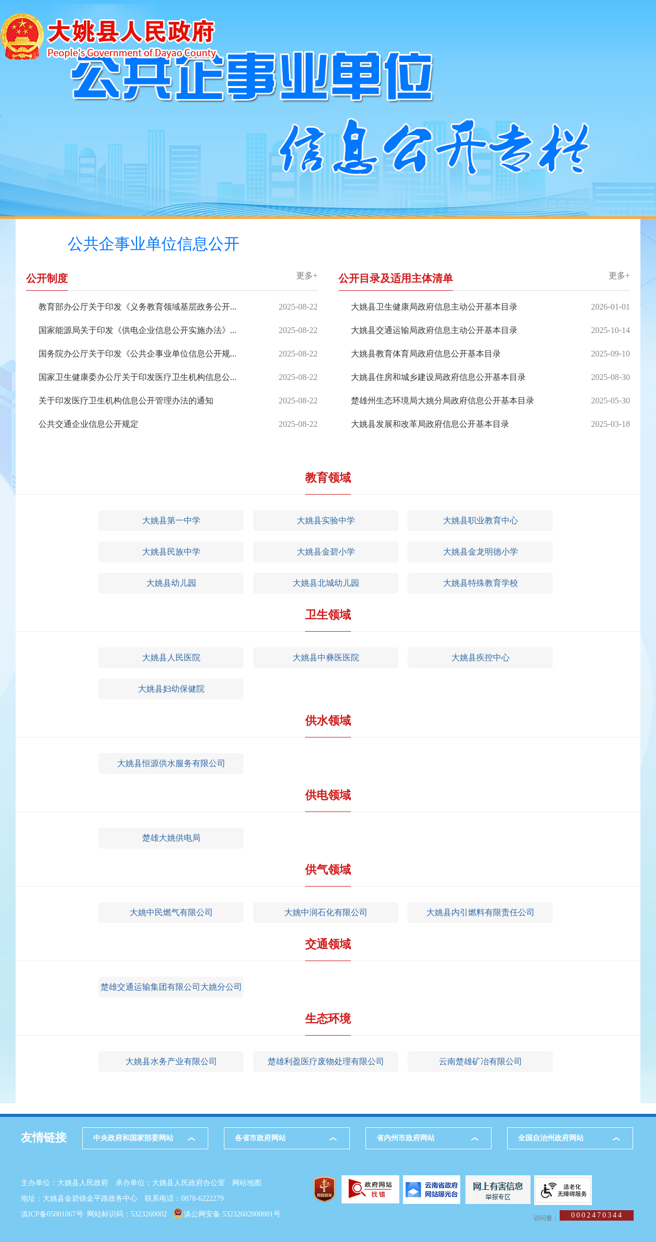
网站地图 (246, 1183)
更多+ (307, 276)
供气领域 (328, 869)
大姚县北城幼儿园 (326, 583)
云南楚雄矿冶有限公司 (480, 1061)
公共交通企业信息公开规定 (88, 424)
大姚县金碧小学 (326, 551)
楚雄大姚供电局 (171, 837)
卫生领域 (328, 614)
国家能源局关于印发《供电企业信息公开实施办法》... (137, 330)
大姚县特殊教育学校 (480, 583)
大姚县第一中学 (171, 520)
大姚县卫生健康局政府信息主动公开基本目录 (434, 306)
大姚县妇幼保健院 (171, 688)
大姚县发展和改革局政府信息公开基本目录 (430, 424)
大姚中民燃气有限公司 (171, 912)
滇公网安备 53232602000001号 (232, 1214)
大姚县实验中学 (326, 520)
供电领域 (328, 795)
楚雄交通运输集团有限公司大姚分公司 (171, 986)
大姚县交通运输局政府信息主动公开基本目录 (434, 330)
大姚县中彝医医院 (326, 657)
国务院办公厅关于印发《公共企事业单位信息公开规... (137, 353)
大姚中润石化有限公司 (326, 912)
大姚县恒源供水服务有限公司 (171, 763)
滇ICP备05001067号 (52, 1214)
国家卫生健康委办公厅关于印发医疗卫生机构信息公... (137, 377)
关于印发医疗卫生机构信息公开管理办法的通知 (126, 400)
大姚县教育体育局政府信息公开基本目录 (426, 353)
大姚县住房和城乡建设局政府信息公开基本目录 (438, 377)
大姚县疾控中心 (480, 657)
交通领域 (328, 944)
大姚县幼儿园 (171, 583)
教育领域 (328, 477)
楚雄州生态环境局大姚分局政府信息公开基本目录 (442, 400)
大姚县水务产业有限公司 (171, 1061)
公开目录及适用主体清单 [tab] (395, 279)
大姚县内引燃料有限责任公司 (480, 912)
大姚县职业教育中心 (480, 520)
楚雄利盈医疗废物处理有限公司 (326, 1061)
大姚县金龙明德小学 (480, 551)
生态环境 (328, 1018)
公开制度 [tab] (47, 279)
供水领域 (328, 720)
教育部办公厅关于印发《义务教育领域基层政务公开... (137, 306)
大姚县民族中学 (171, 551)
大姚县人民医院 (171, 657)
